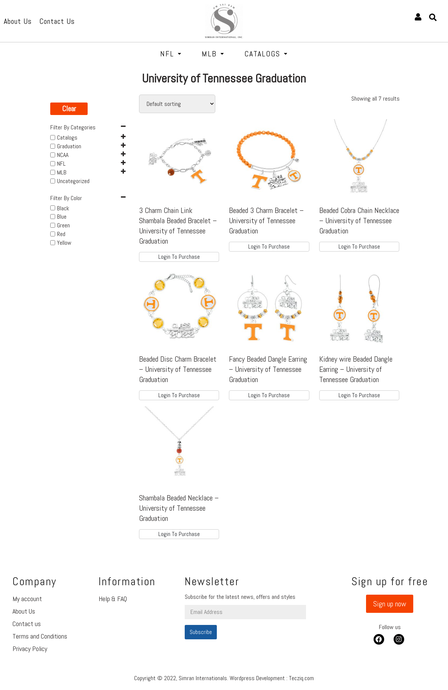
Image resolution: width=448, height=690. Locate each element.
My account (27, 598)
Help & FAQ (113, 598)
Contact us (26, 623)
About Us (23, 611)
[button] (389, 604)
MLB (213, 54)
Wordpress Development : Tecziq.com (272, 678)
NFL (171, 54)
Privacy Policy (29, 648)
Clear (69, 108)
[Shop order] (177, 104)
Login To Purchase (179, 257)
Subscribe (201, 632)
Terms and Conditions (39, 636)
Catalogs (266, 54)
